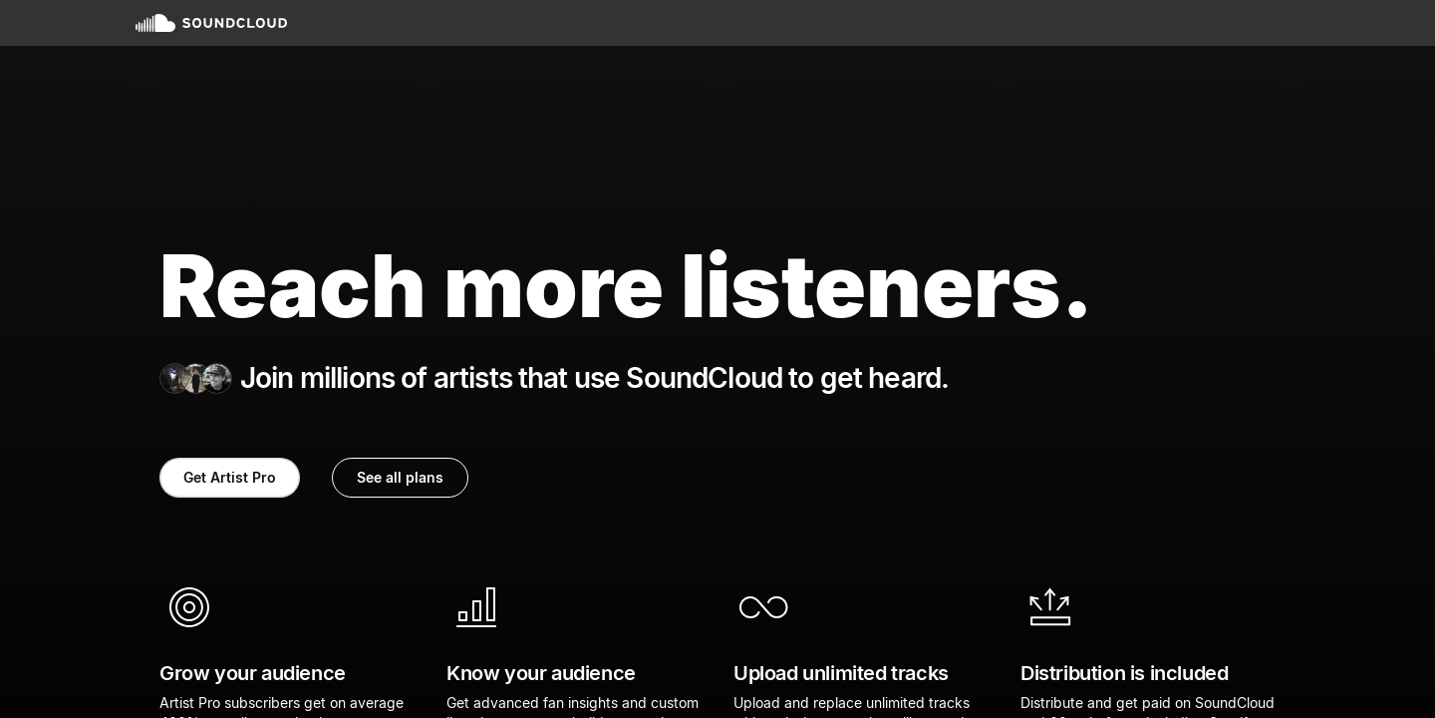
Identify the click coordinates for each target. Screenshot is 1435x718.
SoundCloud (211, 23)
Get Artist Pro (229, 477)
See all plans (400, 477)
